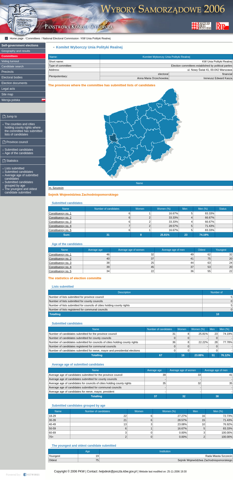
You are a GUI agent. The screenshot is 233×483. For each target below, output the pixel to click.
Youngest (222, 250)
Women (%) (165, 208)
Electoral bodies (11, 77)
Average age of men (174, 250)
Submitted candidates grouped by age (19, 183)
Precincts (7, 71)
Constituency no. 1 (60, 213)
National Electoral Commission (61, 38)
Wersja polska (10, 100)
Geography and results (15, 50)
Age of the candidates (19, 153)
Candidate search (12, 66)
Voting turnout (10, 61)
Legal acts (8, 88)
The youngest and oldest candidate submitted (21, 190)
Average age (96, 250)
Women (140, 208)
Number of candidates (107, 208)
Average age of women (132, 250)
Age (88, 451)
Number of (218, 292)
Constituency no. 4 (60, 225)
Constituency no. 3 (60, 221)
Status (224, 208)
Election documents (14, 83)
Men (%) (204, 208)
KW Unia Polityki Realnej (95, 38)
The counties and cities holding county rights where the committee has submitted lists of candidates (23, 129)
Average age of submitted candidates (21, 177)
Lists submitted (14, 168)
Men (185, 208)
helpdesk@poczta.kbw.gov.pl (118, 471)
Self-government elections (19, 45)
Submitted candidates (19, 149)
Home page (17, 38)
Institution (166, 451)
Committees (33, 38)
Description (125, 292)
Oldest (202, 250)
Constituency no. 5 (60, 230)
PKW (81, 471)
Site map (7, 94)
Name (140, 183)
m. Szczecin (56, 187)
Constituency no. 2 (60, 217)
